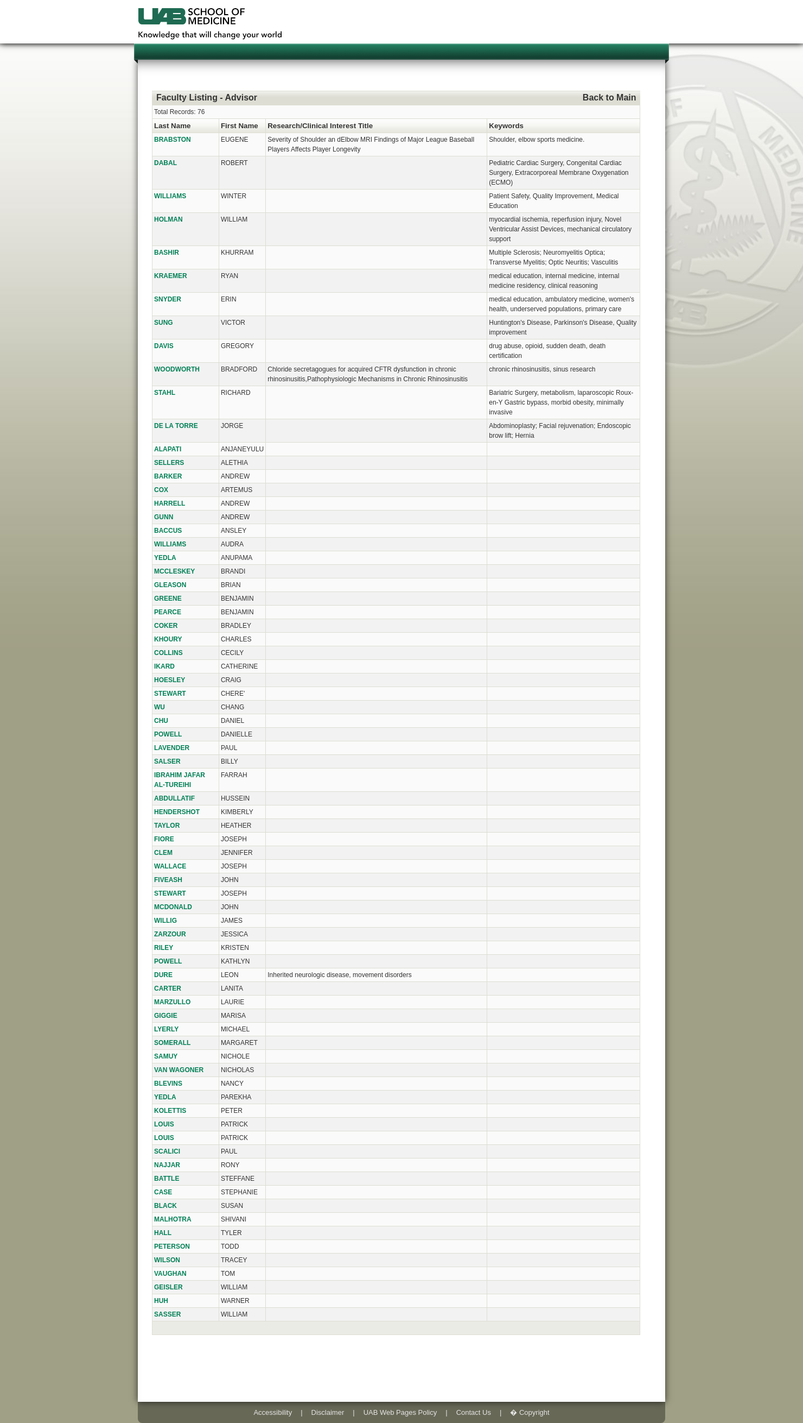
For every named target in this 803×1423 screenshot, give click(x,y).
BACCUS (168, 530)
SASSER (167, 1314)
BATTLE (166, 1178)
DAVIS (164, 346)
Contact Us (473, 1412)
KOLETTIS (170, 1111)
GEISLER (168, 1287)
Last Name (172, 126)
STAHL (164, 392)
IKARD (164, 666)
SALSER (167, 761)
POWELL (168, 734)
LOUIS (164, 1124)
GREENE (168, 598)
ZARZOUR (170, 934)
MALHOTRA (173, 1219)
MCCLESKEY (174, 571)
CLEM (163, 853)
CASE (163, 1192)
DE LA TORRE (176, 426)
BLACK (165, 1206)
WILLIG (165, 920)
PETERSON (172, 1246)
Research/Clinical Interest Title (320, 126)
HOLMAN (168, 219)
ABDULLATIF (174, 798)
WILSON (167, 1260)
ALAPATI (167, 449)
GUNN (163, 517)
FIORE (164, 839)
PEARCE (167, 612)
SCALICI (167, 1151)
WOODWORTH (177, 369)
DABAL (165, 163)
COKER (165, 625)
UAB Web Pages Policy (400, 1412)
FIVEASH (168, 880)
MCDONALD (173, 907)
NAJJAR (167, 1165)
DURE (163, 975)
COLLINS (168, 653)
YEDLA (165, 558)
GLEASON (170, 585)
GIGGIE (165, 1015)
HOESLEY (169, 680)
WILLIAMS (170, 196)
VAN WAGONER (178, 1070)
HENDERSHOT (177, 812)
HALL (162, 1233)
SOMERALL (172, 1043)
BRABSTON (172, 139)
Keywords (506, 126)
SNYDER (167, 299)
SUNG (163, 322)
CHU (161, 721)
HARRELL (169, 503)
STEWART (170, 693)
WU (159, 707)
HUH (161, 1301)
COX (161, 490)
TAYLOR (167, 825)
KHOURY (168, 639)
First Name (239, 126)
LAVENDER (171, 748)
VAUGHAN (170, 1273)
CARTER (167, 988)
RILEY (163, 948)
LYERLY (166, 1029)
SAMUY (165, 1056)
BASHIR (166, 252)
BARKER (168, 476)
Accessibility (272, 1412)
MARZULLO (172, 1002)
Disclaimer (328, 1412)
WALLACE (170, 866)
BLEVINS (168, 1083)
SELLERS (169, 463)
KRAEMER (170, 276)
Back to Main (609, 97)
